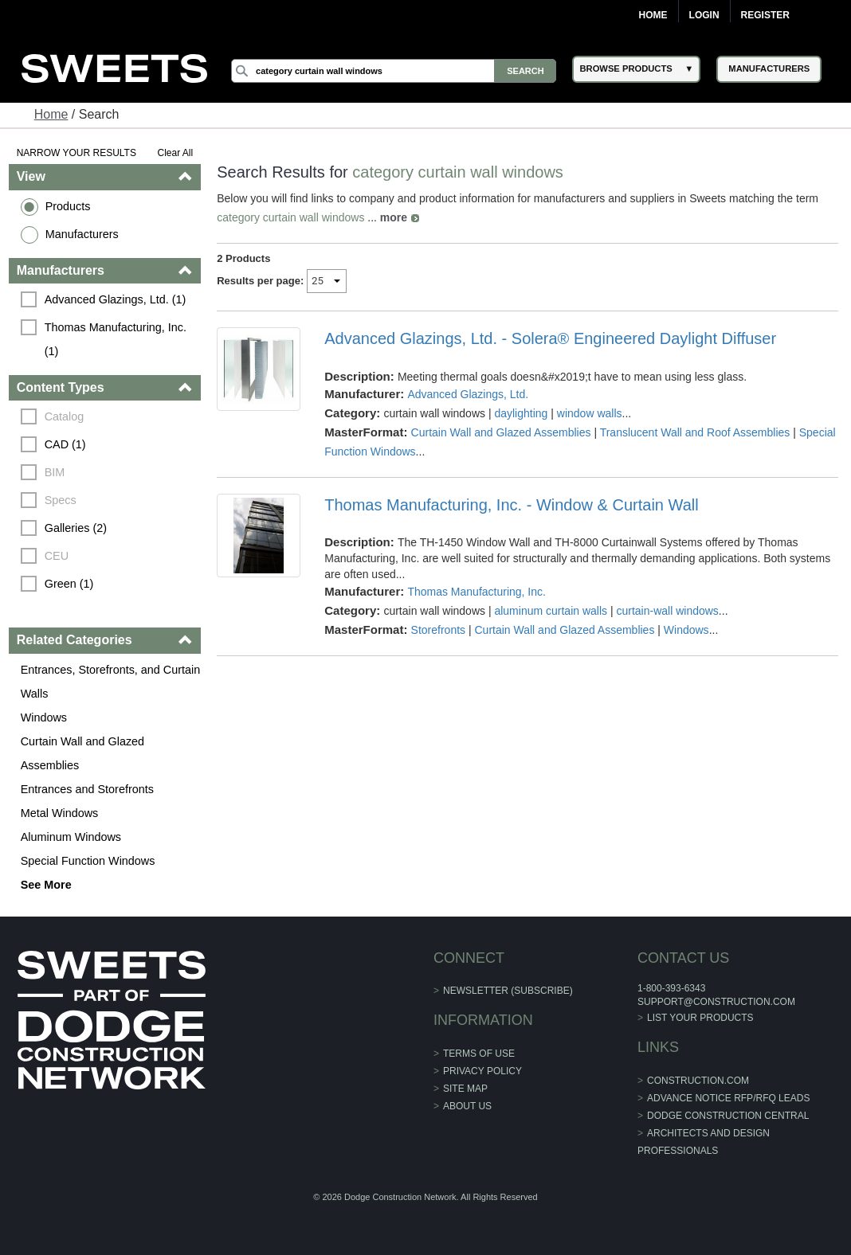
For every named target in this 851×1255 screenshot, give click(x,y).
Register (765, 15)
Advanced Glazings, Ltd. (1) (115, 299)
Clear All (176, 152)
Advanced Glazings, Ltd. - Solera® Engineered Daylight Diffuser (550, 338)
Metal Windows (60, 813)
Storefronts (438, 630)
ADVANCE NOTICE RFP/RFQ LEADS (728, 1098)
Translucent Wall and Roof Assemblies (695, 432)
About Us (467, 1106)
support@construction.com (716, 1001)
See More (46, 884)
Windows (44, 717)
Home (653, 15)
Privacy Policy (482, 1071)
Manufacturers (82, 234)
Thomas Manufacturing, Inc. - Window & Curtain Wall (511, 505)
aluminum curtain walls (550, 610)
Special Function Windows (88, 860)
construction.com (698, 1080)
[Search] (393, 71)
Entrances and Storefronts (87, 789)
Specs (60, 500)
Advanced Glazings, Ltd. (467, 394)
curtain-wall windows (667, 610)
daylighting (520, 413)
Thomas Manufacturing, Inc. (476, 591)
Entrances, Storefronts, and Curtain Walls (111, 681)
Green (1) (69, 583)
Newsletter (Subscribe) (508, 990)
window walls (589, 413)
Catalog (64, 416)
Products (68, 206)
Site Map (465, 1088)
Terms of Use (479, 1053)
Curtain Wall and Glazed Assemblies (82, 753)
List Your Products (700, 1017)
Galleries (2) (76, 528)
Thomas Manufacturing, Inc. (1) (117, 339)
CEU (57, 555)
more (393, 217)
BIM (55, 472)
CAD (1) (65, 444)
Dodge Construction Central (728, 1115)
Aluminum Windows (71, 837)
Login (704, 15)
